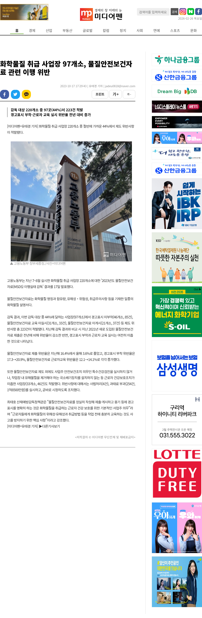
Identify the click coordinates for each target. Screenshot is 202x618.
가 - (129, 94)
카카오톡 (26, 94)
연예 (156, 30)
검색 (174, 12)
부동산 (68, 30)
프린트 (100, 94)
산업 (49, 30)
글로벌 (88, 30)
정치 (123, 30)
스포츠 (175, 30)
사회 (140, 30)
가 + (115, 94)
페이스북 (4, 94)
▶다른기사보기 (49, 426)
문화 (193, 30)
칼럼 (106, 30)
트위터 (15, 94)
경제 (32, 30)
